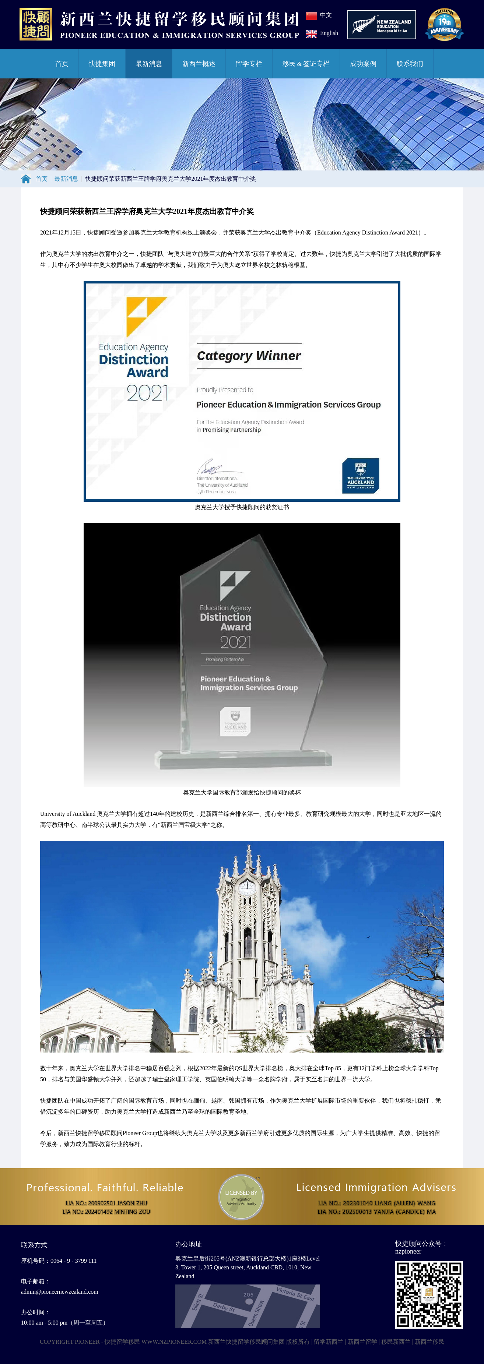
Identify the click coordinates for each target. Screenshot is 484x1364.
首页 (62, 63)
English (329, 33)
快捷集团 (102, 63)
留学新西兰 (328, 1342)
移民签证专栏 (306, 63)
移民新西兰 (396, 1342)
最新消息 (149, 63)
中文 (326, 15)
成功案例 (363, 63)
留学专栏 (249, 63)
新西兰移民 (429, 1342)
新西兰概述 (198, 63)
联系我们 (410, 63)
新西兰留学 (362, 1342)
